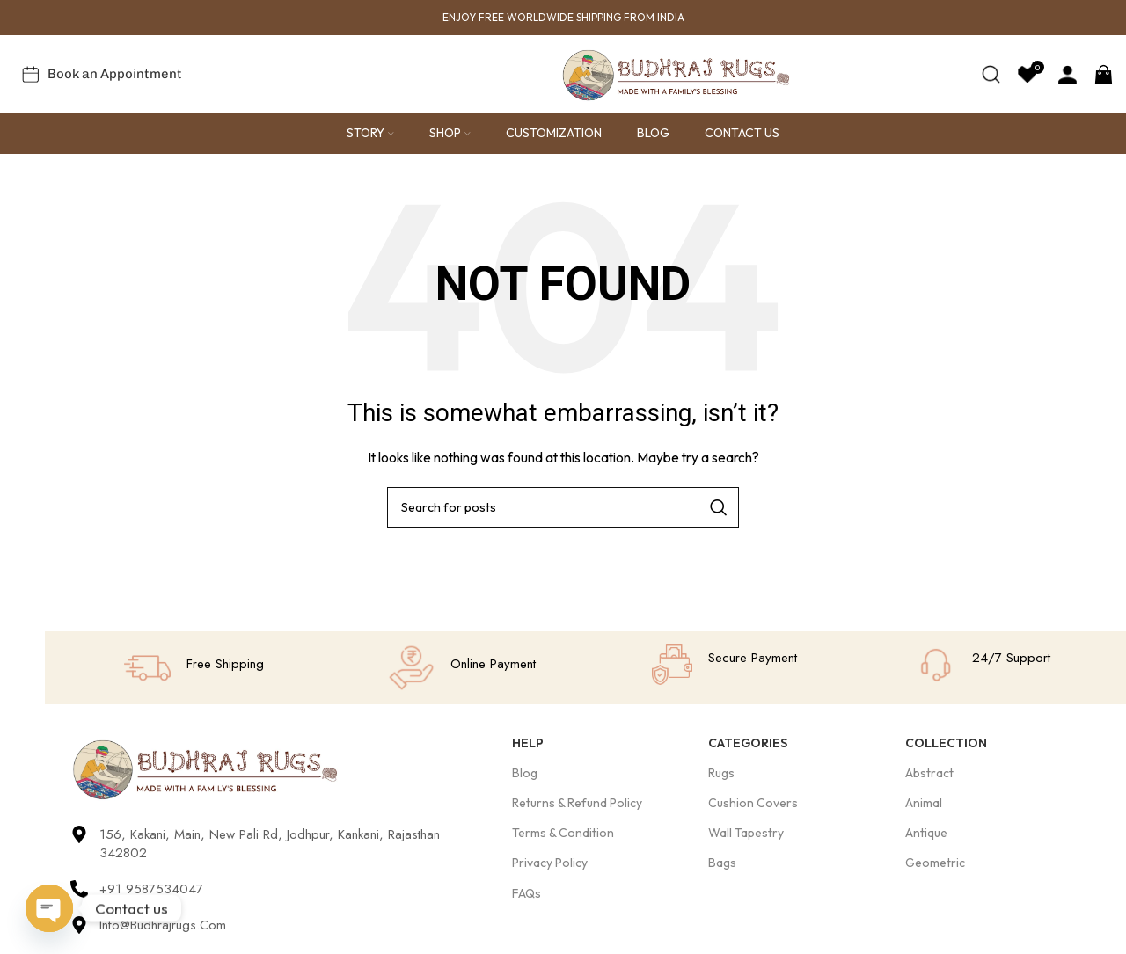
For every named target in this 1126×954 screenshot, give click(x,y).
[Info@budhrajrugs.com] (79, 927)
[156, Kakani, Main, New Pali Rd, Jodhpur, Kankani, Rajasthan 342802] (79, 836)
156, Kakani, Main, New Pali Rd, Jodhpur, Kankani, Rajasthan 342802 (269, 845)
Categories (747, 744)
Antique (926, 834)
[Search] (991, 74)
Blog (524, 775)
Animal (923, 804)
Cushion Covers (753, 804)
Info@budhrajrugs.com (162, 926)
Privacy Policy (550, 864)
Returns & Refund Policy (577, 804)
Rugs (721, 775)
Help (528, 744)
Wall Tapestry (746, 834)
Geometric (935, 864)
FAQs (526, 894)
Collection (946, 744)
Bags (722, 864)
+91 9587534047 (151, 890)
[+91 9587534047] (79, 890)
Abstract (929, 775)
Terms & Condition (563, 834)
